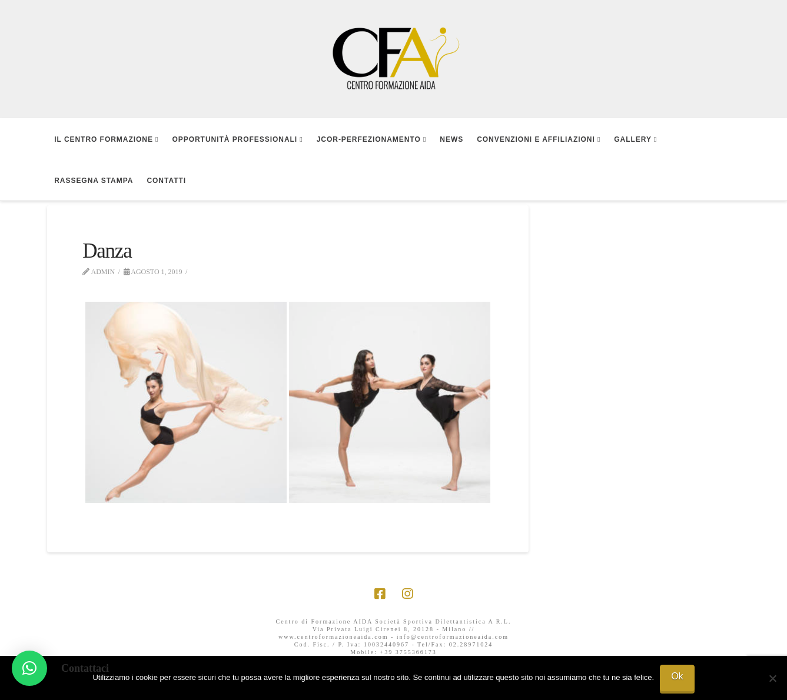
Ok (677, 676)
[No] (772, 678)
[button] (29, 668)
